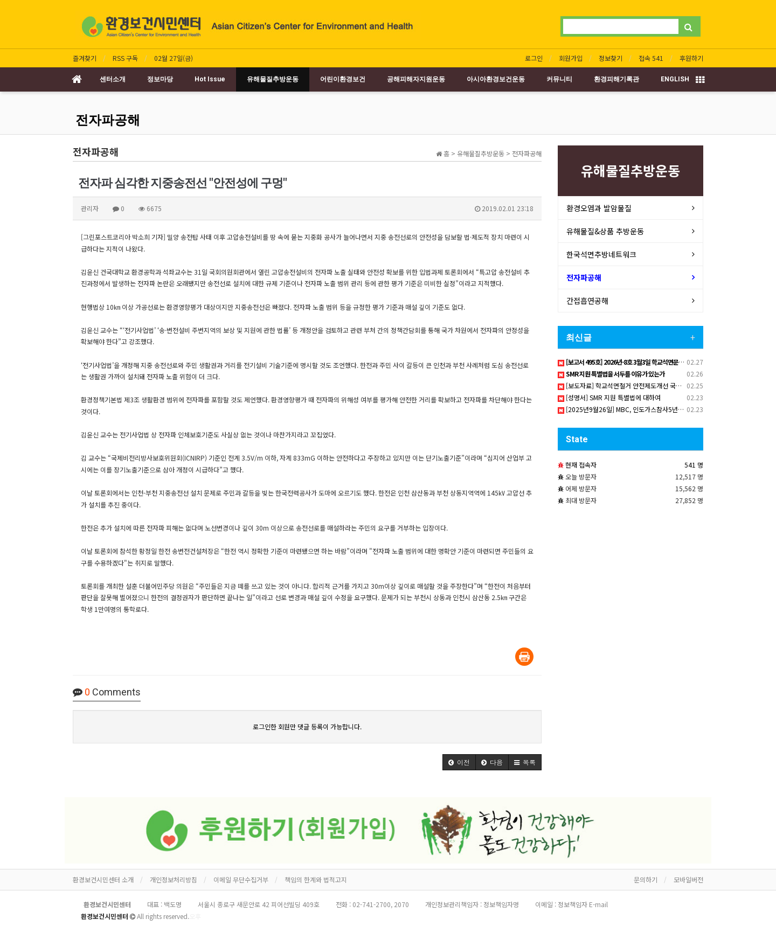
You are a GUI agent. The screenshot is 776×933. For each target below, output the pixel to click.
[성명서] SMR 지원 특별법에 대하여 (609, 397)
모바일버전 (688, 879)
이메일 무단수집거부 (240, 879)
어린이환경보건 (342, 79)
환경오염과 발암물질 (599, 208)
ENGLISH (675, 79)
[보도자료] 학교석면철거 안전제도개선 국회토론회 (628, 385)
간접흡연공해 (587, 300)
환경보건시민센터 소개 (103, 879)
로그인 (534, 57)
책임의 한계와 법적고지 (316, 879)
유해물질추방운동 (273, 79)
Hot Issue (210, 79)
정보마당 (160, 79)
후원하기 (691, 57)
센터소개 (113, 79)
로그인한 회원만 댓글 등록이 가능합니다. (307, 726)
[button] (459, 762)
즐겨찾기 (84, 57)
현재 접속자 (581, 464)
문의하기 (645, 879)
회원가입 (571, 57)
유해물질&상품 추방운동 (605, 231)
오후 (195, 916)
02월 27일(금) (173, 57)
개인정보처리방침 (173, 879)
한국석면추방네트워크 (601, 254)
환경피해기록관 (616, 79)
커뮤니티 (559, 79)
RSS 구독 (125, 57)
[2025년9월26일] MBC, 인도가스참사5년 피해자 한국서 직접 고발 (651, 409)
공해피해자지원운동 (416, 79)
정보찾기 (610, 57)
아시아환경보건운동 (496, 79)
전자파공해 (107, 120)
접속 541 (651, 57)
